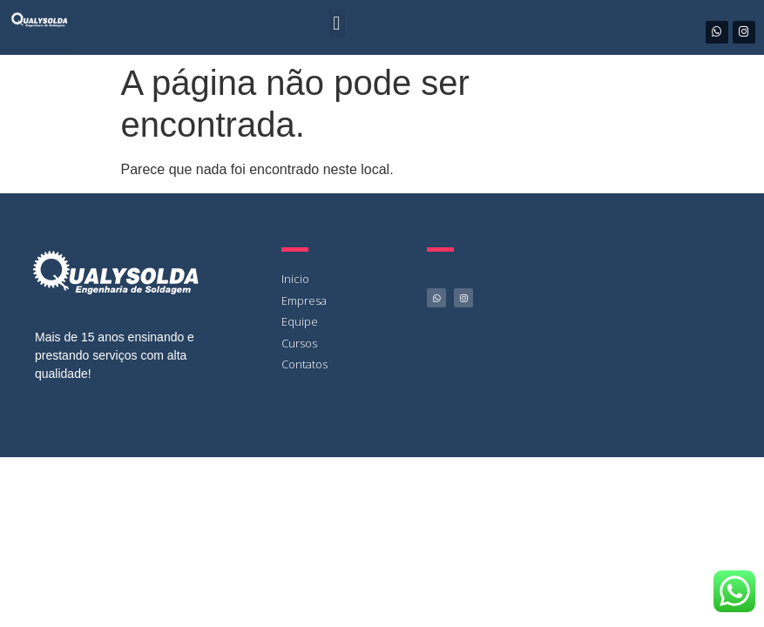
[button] (336, 23)
